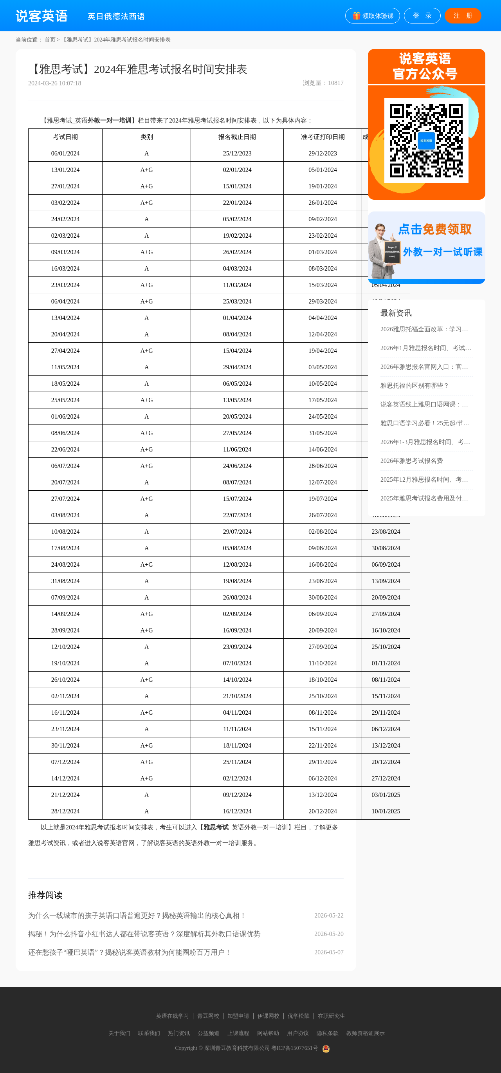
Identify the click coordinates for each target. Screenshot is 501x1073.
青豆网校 (208, 1016)
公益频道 (209, 1033)
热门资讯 (179, 1033)
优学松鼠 (299, 1016)
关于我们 (119, 1033)
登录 (425, 15)
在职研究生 (331, 1016)
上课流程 (238, 1033)
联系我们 (149, 1033)
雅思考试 (216, 827)
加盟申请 (238, 1016)
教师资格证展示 (365, 1033)
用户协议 (298, 1033)
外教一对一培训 (110, 120)
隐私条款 (328, 1033)
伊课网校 (268, 1016)
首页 (50, 40)
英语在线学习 (172, 1016)
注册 (466, 15)
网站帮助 (268, 1033)
